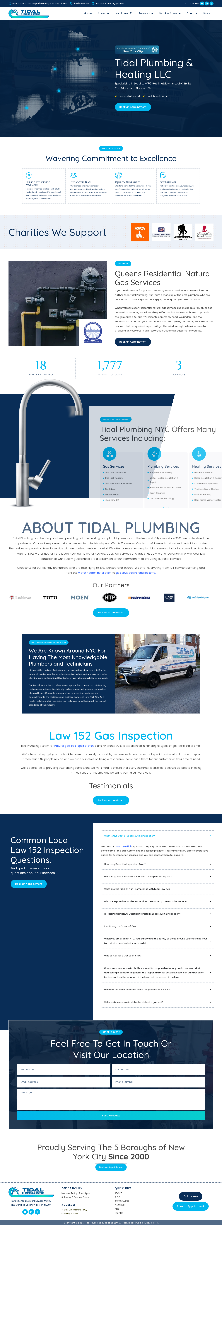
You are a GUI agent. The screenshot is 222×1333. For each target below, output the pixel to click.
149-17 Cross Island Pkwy (74, 1209)
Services (146, 13)
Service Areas (170, 13)
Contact (192, 13)
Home (88, 13)
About (103, 13)
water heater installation (94, 573)
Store (206, 13)
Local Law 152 (124, 13)
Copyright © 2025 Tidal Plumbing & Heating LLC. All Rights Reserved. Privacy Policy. (111, 1222)
